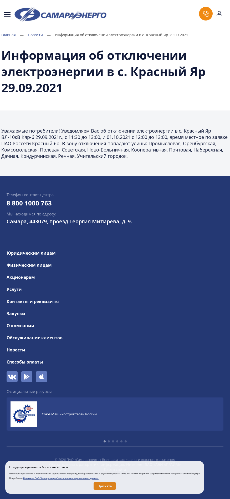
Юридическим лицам (31, 253)
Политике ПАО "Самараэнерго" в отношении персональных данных (61, 478)
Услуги (14, 289)
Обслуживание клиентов (35, 338)
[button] (105, 441)
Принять (105, 486)
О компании (20, 326)
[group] (115, 414)
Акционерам (21, 277)
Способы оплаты (25, 362)
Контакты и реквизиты (33, 301)
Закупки (16, 313)
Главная (12, 34)
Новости (39, 34)
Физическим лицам (29, 265)
